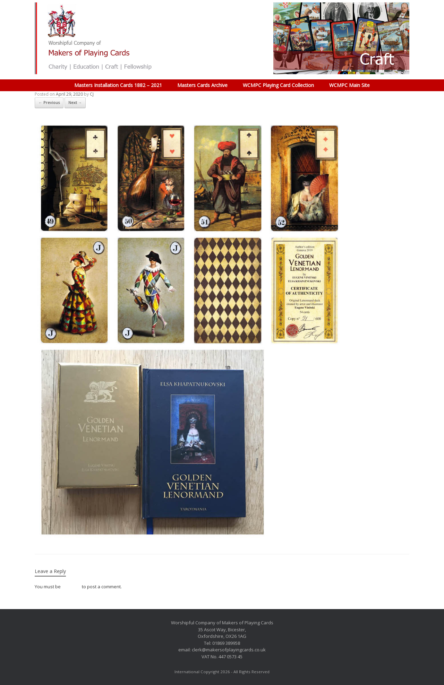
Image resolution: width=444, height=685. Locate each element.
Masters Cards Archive (202, 85)
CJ (92, 94)
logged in (71, 586)
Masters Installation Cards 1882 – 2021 (118, 85)
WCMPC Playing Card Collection (278, 85)
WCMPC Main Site (349, 85)
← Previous (49, 102)
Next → (75, 102)
